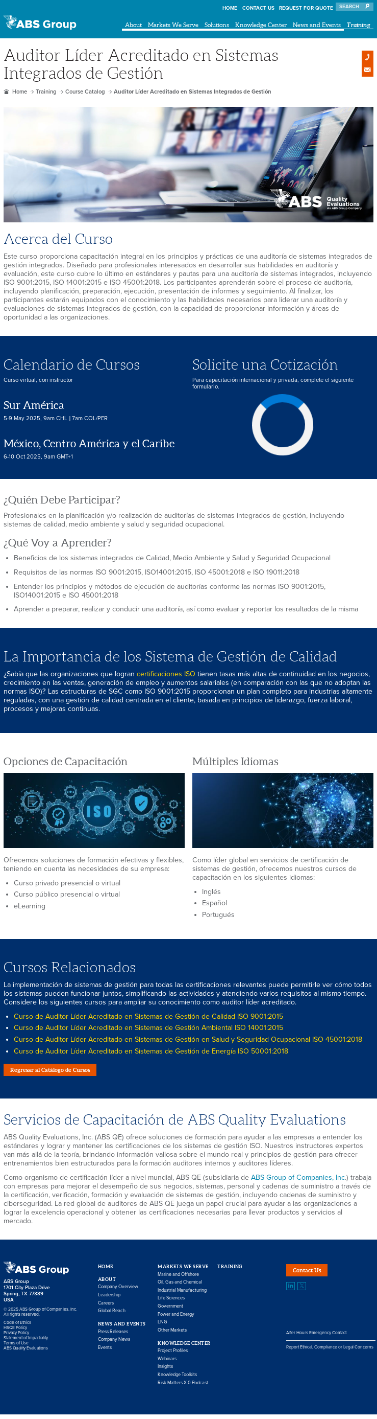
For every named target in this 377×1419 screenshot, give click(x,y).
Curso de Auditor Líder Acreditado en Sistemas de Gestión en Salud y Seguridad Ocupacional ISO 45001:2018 (188, 1039)
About (133, 24)
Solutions (217, 24)
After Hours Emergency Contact (316, 1342)
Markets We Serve (173, 24)
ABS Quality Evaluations (26, 1352)
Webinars (167, 1363)
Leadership (109, 1299)
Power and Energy (176, 1319)
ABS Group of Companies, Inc (298, 1182)
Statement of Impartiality (26, 1342)
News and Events (317, 24)
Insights (165, 1372)
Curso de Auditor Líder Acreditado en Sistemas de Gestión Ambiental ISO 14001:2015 (148, 1027)
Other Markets (172, 1335)
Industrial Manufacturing (182, 1295)
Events (105, 1352)
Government (170, 1311)
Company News (114, 1344)
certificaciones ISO (166, 674)
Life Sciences (171, 1303)
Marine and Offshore (178, 1279)
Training (358, 24)
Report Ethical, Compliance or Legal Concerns (329, 1356)
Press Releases (113, 1336)
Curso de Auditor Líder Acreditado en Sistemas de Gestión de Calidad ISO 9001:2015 (148, 1016)
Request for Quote (306, 8)
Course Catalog (85, 91)
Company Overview (118, 1292)
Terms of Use (16, 1347)
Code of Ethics (17, 1327)
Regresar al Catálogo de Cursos (61, 1072)
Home (229, 8)
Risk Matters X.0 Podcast (183, 1387)
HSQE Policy (15, 1332)
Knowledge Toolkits (177, 1379)
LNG (162, 1327)
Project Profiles (173, 1355)
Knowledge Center (261, 24)
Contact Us (258, 8)
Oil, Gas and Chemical (180, 1287)
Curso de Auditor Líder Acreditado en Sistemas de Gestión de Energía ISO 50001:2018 (151, 1051)
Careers (106, 1308)
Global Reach (111, 1316)
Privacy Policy (16, 1337)
